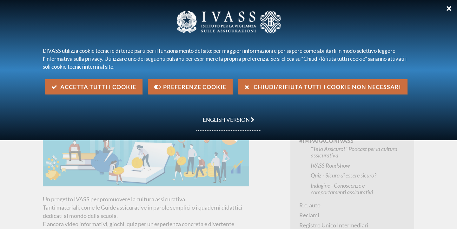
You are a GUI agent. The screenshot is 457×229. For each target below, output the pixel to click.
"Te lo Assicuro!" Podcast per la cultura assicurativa (354, 152)
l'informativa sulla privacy (72, 58)
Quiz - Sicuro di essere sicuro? (343, 175)
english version (225, 116)
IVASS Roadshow (330, 165)
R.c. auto (310, 205)
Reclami (309, 215)
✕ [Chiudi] (449, 8)
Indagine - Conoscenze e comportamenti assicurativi (342, 189)
